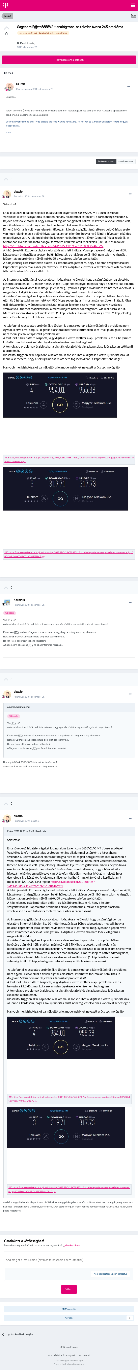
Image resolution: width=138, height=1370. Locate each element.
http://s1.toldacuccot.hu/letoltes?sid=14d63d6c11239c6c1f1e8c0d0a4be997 (53, 246)
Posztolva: (29, 196)
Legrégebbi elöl (126, 161)
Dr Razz (21, 43)
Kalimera (19, 600)
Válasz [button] (69, 1289)
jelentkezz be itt (72, 1245)
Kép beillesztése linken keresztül (110, 1273)
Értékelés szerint (106, 161)
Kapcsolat (84, 1355)
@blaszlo (9, 613)
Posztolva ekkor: (34, 89)
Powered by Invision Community (69, 1364)
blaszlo (18, 192)
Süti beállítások (69, 1347)
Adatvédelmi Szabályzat (61, 1355)
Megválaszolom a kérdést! (69, 60)
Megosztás (69, 1309)
